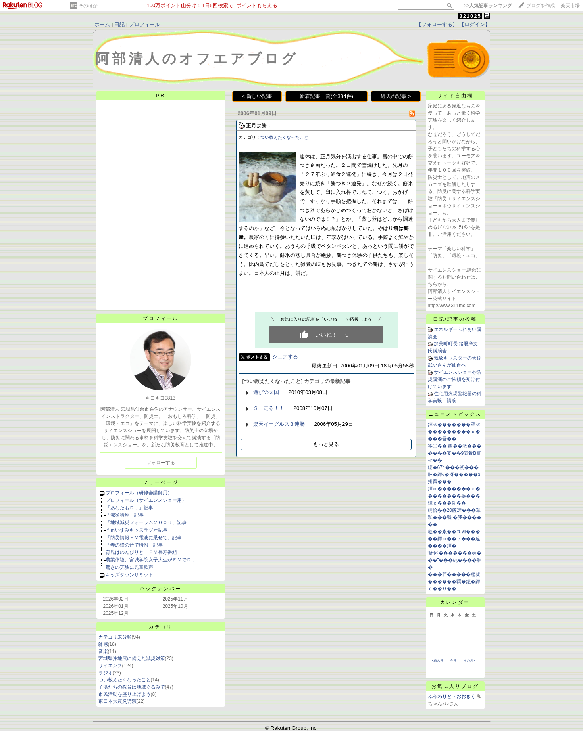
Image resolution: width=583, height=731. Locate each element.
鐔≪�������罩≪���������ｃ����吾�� (454, 432)
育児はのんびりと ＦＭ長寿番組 (141, 552)
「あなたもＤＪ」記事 (129, 508)
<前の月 (438, 660)
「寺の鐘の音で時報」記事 (134, 545)
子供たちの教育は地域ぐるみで (131, 687)
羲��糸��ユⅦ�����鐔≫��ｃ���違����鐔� (454, 539)
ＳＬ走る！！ (268, 408)
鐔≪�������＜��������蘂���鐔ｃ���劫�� (454, 496)
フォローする (160, 462)
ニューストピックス (455, 414)
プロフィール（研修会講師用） (139, 493)
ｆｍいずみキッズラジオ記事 (136, 530)
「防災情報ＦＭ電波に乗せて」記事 (144, 537)
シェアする (285, 357)
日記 (119, 24)
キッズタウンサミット (129, 575)
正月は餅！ (259, 125)
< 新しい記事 (257, 96)
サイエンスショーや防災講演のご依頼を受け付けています (454, 379)
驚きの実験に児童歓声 (129, 567)
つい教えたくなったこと (124, 680)
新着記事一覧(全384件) (326, 96)
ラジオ (105, 673)
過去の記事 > (396, 96)
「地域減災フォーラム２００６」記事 (146, 522)
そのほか (88, 5)
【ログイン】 (474, 24)
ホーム (102, 24)
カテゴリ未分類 (115, 637)
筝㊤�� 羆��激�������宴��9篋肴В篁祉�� (454, 453)
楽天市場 (570, 5)
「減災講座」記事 (125, 515)
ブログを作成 (540, 5)
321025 (470, 16)
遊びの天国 (266, 392)
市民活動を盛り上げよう (124, 694)
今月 (453, 660)
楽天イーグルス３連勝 (279, 424)
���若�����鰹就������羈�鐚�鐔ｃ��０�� (454, 581)
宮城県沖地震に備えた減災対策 (131, 658)
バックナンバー (160, 588)
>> (488, 5)
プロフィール (144, 24)
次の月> (469, 660)
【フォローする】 (437, 24)
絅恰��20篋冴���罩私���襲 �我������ (454, 517)
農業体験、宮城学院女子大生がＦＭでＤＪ (151, 560)
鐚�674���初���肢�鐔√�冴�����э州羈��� (454, 474)
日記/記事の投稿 (455, 319)
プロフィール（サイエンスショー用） (146, 500)
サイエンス (110, 665)
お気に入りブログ (455, 686)
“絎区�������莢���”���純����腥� (455, 560)
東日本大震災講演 (117, 701)
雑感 (103, 644)
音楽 (103, 651)
